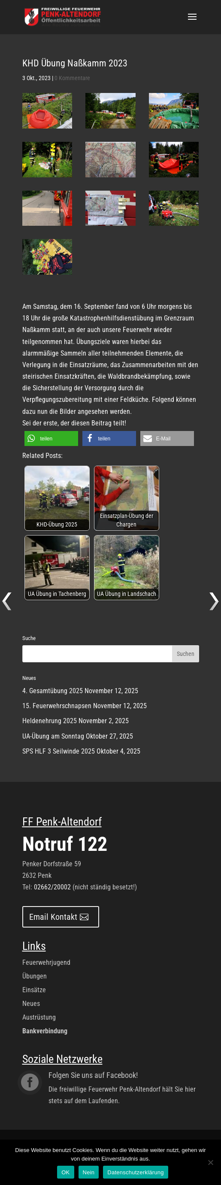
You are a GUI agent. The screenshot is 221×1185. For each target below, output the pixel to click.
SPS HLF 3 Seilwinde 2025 (58, 751)
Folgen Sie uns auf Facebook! (93, 1075)
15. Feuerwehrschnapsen (56, 706)
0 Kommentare (72, 78)
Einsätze (34, 990)
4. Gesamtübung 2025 (52, 691)
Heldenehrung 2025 (49, 721)
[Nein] (210, 1162)
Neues (31, 1003)
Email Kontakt (53, 917)
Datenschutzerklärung (135, 1172)
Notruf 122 (64, 844)
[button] (51, 438)
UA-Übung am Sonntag (53, 736)
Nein (89, 1172)
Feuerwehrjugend (46, 962)
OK (65, 1172)
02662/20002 (52, 887)
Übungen (34, 976)
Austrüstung (39, 1017)
